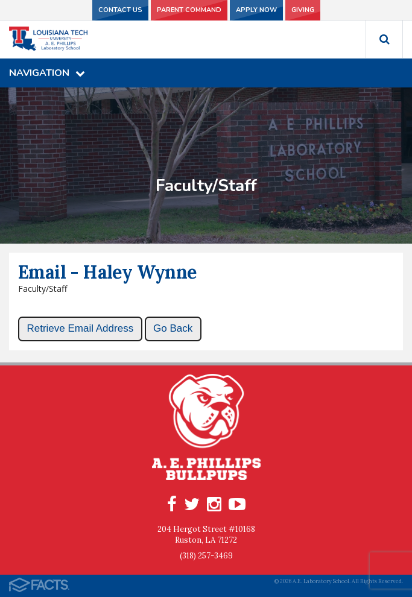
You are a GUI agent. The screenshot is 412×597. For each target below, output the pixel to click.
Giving (302, 9)
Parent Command (189, 9)
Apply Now (256, 9)
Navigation (47, 73)
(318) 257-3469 (206, 556)
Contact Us (120, 9)
